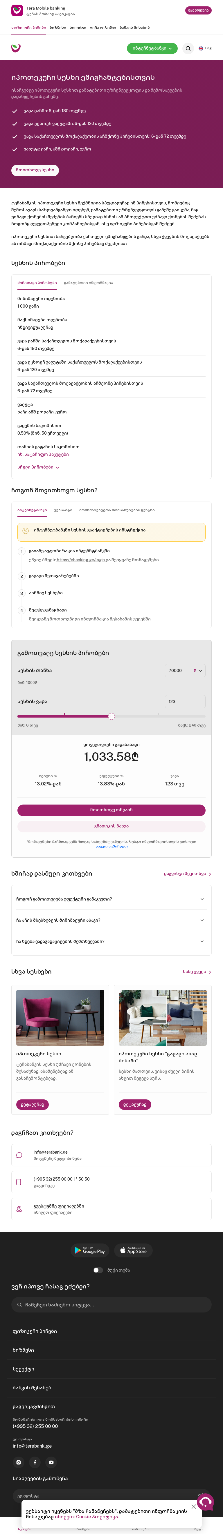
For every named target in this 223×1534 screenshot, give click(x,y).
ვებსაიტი (63, 510)
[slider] (111, 716)
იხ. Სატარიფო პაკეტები (43, 454)
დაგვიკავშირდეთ (112, 846)
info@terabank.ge (51, 1152)
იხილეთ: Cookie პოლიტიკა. (87, 1517)
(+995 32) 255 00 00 (35, 1426)
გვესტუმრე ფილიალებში (59, 1206)
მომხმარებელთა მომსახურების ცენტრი (117, 510)
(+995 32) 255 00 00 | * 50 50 (62, 1179)
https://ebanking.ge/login (81, 560)
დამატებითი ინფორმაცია (88, 283)
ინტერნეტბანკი (32, 510)
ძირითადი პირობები (37, 283)
